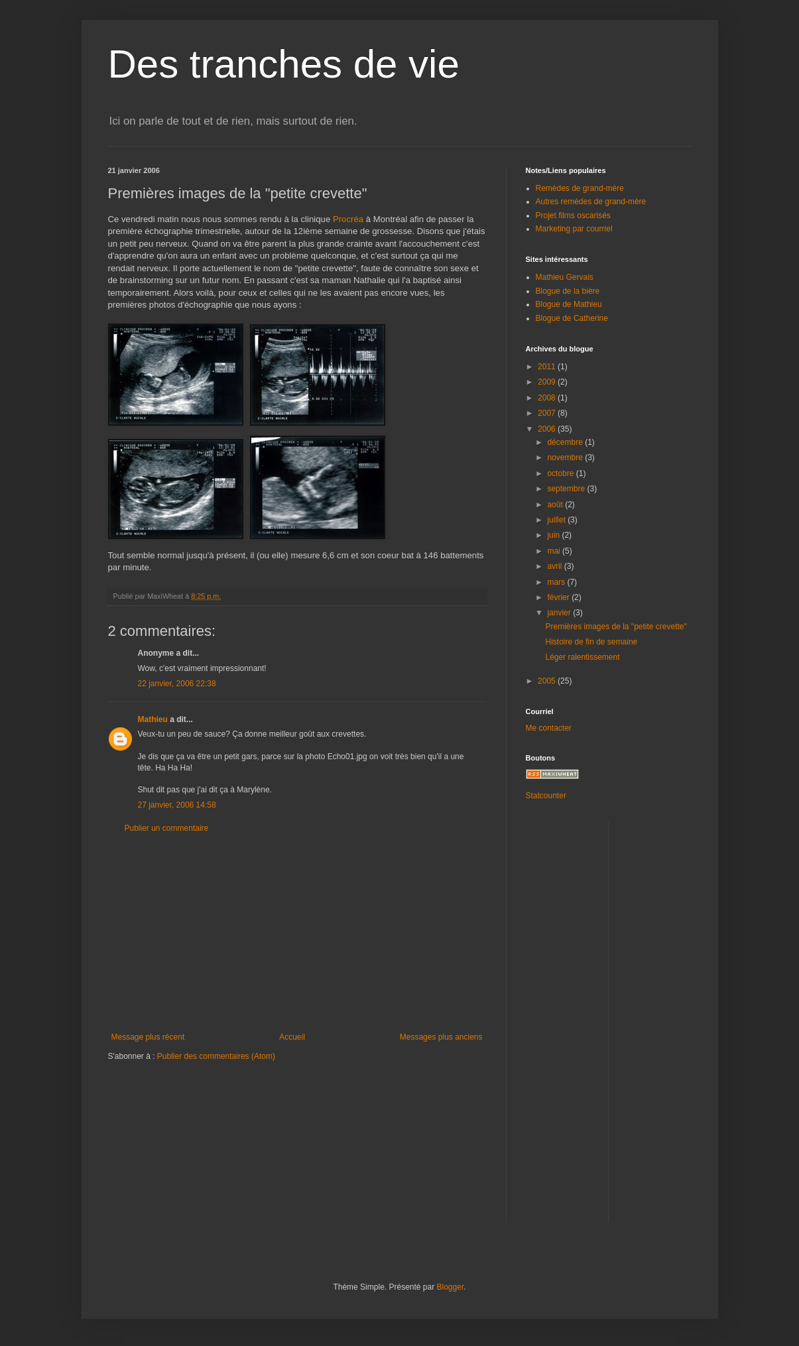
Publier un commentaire (167, 828)
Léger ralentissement (582, 657)
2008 (548, 397)
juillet (557, 519)
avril (555, 566)
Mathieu (153, 719)
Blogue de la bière (568, 291)
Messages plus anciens (441, 1037)
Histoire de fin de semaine (591, 641)
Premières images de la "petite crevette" (615, 626)
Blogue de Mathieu (569, 304)
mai (554, 551)
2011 (548, 366)
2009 (548, 382)
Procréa (348, 219)
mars (557, 582)
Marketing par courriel (574, 228)
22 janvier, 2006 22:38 (177, 683)
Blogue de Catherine (572, 318)
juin (554, 535)
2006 (548, 429)
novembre (566, 457)
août (556, 504)
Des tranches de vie (284, 64)
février (559, 597)
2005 (548, 681)
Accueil (292, 1037)
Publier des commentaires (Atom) (216, 1056)
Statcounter (546, 795)
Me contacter (549, 728)
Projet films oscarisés (573, 215)
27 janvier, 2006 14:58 (177, 805)
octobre (561, 473)
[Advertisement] (297, 933)
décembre (566, 442)
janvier (560, 612)
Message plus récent (148, 1037)
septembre (567, 488)
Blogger (450, 1287)
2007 (548, 413)
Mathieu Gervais (564, 277)
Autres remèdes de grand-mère (591, 201)
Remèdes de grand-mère (580, 188)
